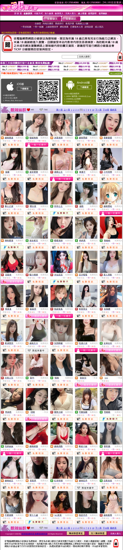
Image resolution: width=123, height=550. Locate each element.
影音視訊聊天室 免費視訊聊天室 (34, 534)
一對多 (95, 378)
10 (93, 109)
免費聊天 (69, 206)
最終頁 (113, 109)
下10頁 (106, 109)
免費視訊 (20, 138)
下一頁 (98, 109)
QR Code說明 (115, 73)
